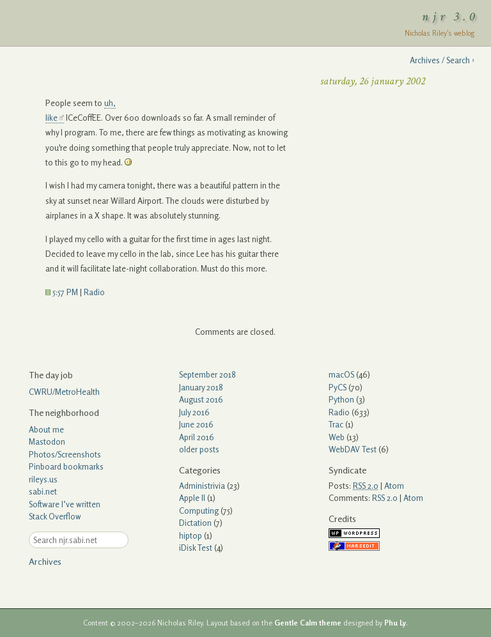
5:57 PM (61, 292)
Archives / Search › (442, 60)
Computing (199, 510)
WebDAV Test (353, 449)
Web (337, 437)
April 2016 (196, 437)
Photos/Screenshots (65, 454)
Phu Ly (395, 622)
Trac (336, 424)
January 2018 (201, 387)
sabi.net (43, 491)
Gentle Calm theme (307, 622)
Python (341, 399)
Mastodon (47, 441)
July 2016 (194, 412)
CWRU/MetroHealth (64, 392)
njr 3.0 (450, 16)
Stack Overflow (55, 516)
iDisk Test (195, 547)
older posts (199, 449)
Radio (94, 292)
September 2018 (207, 374)
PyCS (338, 387)
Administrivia (202, 485)
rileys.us (43, 479)
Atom (394, 485)
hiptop (190, 535)
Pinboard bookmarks (66, 466)
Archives (45, 561)
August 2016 (201, 399)
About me (46, 429)
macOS (341, 374)
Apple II (192, 498)
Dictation (195, 523)
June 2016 (196, 424)
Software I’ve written (64, 504)
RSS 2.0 (385, 498)
